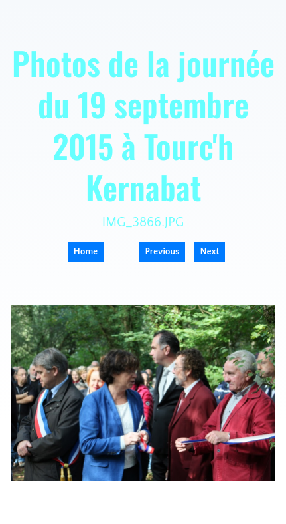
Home (86, 251)
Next (210, 251)
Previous (162, 251)
